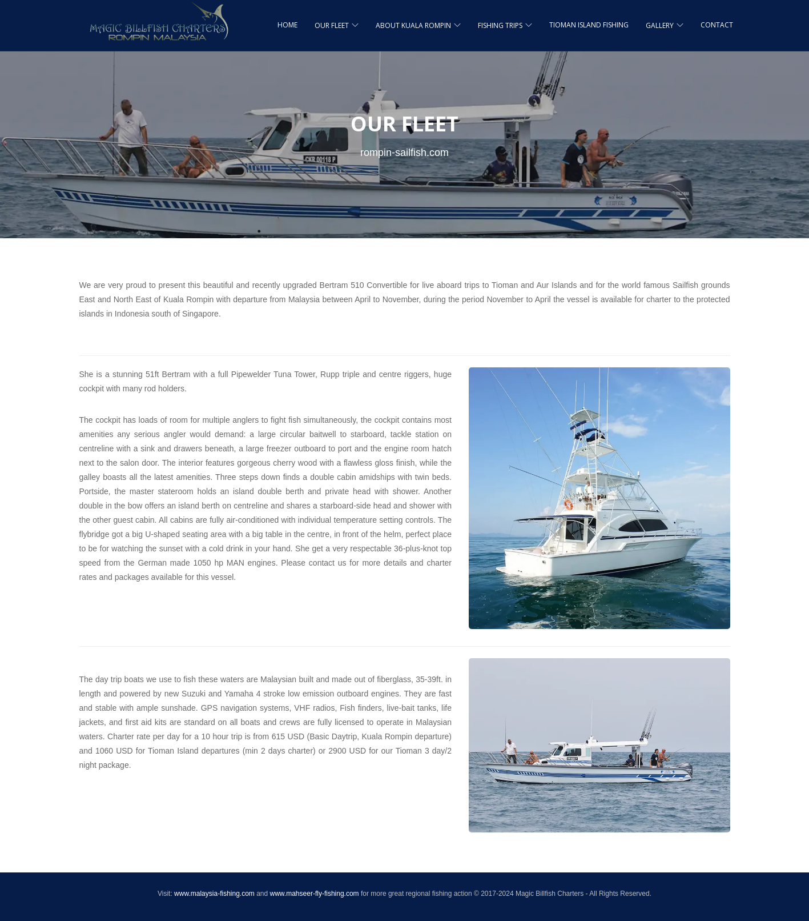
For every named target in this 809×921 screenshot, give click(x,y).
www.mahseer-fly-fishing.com (314, 894)
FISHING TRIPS (500, 25)
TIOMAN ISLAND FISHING (589, 25)
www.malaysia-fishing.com (214, 894)
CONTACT (717, 25)
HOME (287, 25)
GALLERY (660, 25)
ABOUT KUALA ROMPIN (413, 25)
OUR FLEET (332, 25)
